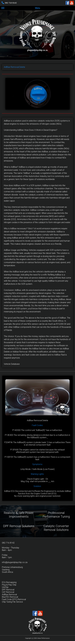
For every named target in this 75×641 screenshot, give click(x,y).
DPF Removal (8, 589)
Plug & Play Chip (9, 585)
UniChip (5, 587)
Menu (20, 9)
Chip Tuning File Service (12, 602)
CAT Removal (8, 592)
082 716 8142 (11, 3)
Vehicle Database (12, 364)
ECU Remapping (9, 582)
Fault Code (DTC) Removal (14, 599)
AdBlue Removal (9, 594)
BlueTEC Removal (10, 597)
